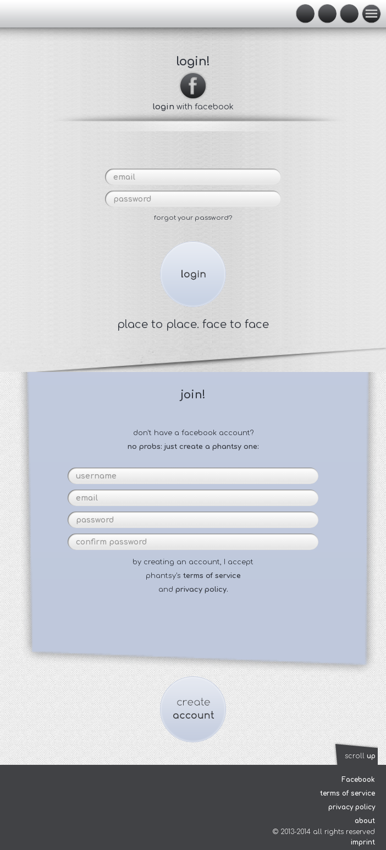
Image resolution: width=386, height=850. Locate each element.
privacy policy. (201, 589)
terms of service (212, 576)
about (365, 821)
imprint (363, 842)
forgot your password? (193, 217)
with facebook (193, 102)
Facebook (358, 780)
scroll (360, 756)
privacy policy (351, 807)
